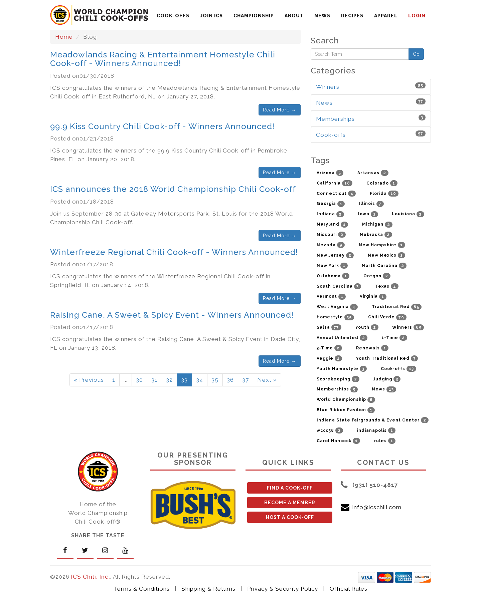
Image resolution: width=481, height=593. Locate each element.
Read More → (279, 109)
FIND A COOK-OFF (290, 488)
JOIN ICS (211, 15)
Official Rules (348, 588)
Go (416, 54)
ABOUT (294, 15)
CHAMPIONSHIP (253, 15)
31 (154, 379)
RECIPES (352, 15)
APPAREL (385, 15)
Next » (267, 379)
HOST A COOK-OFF (290, 517)
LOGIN (417, 15)
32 (169, 379)
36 (230, 379)
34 (199, 379)
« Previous (89, 379)
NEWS (322, 15)
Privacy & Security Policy (282, 588)
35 (214, 379)
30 (139, 379)
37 (245, 379)
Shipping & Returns (208, 588)
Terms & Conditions (142, 588)
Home (64, 36)
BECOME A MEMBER (289, 502)
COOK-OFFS (173, 15)
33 (184, 379)
